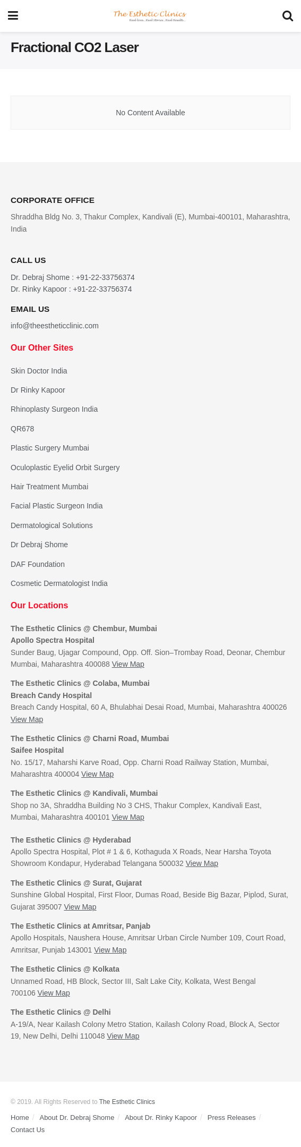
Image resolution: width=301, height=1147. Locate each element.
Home (20, 1117)
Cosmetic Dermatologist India (59, 583)
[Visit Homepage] (150, 16)
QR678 (22, 428)
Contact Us (28, 1130)
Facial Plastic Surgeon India (57, 506)
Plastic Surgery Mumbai (50, 448)
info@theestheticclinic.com (55, 325)
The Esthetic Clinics (127, 1102)
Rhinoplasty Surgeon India (54, 409)
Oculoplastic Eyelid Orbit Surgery (65, 467)
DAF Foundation (38, 564)
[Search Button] (287, 16)
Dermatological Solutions (52, 525)
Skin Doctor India (39, 371)
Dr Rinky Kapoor (38, 390)
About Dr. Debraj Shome (76, 1117)
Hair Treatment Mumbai (49, 486)
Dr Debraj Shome (39, 544)
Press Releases (232, 1117)
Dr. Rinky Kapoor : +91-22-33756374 (71, 289)
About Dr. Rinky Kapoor (161, 1117)
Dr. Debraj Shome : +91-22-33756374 (73, 277)
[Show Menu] (13, 16)
